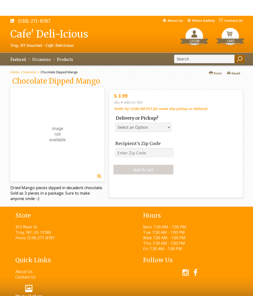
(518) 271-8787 (34, 21)
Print (215, 73)
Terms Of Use (120, 290)
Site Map (226, 290)
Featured (29, 72)
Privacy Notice (153, 290)
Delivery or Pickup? (137, 118)
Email (233, 73)
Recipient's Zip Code (138, 143)
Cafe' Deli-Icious (49, 34)
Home (14, 72)
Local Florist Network (191, 290)
